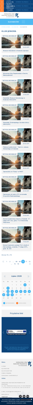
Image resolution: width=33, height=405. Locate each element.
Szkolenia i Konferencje (10, 375)
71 (26, 261)
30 (16, 298)
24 (21, 294)
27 (3, 298)
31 (20, 298)
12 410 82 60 (15, 387)
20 (3, 294)
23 (16, 294)
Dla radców (5, 368)
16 (16, 291)
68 (16, 261)
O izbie (4, 366)
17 (20, 291)
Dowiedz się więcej (22, 2)
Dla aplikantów (7, 370)
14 (8, 291)
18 (25, 291)
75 (15, 264)
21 (8, 294)
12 (29, 288)
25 (25, 294)
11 (25, 288)
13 (3, 291)
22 (12, 294)
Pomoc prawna (6, 373)
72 (29, 261)
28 (8, 298)
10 (20, 288)
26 (29, 294)
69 (20, 261)
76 (18, 264)
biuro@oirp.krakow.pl (13, 391)
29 (12, 298)
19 (29, 291)
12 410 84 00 (7, 387)
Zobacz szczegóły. (26, 399)
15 (12, 291)
